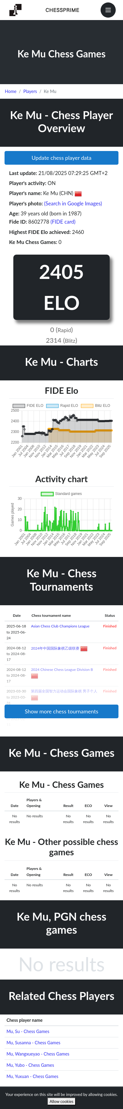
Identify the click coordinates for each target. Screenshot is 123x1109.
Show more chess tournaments (61, 711)
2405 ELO (61, 287)
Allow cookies (62, 1101)
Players (30, 91)
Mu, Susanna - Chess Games (33, 1042)
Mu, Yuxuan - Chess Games (32, 1076)
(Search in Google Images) (73, 203)
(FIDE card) (63, 221)
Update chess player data (61, 157)
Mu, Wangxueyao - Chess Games (37, 1053)
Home (10, 91)
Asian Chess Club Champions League (60, 626)
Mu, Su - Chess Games (27, 1031)
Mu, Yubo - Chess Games (30, 1065)
